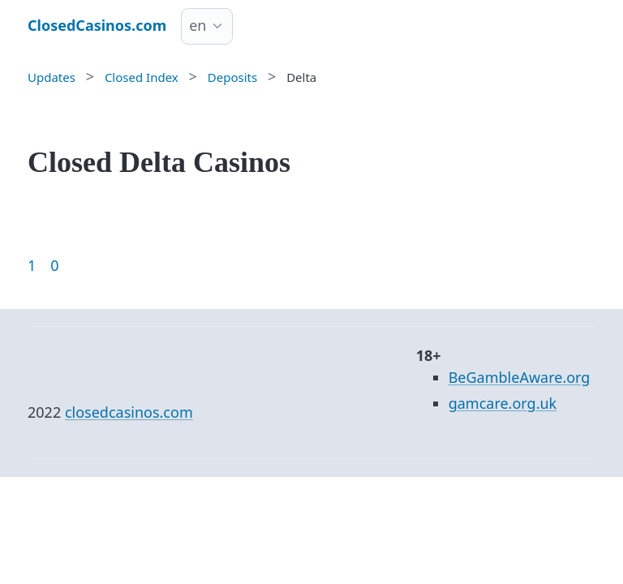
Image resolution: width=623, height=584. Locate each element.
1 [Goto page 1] (32, 265)
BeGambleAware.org (520, 377)
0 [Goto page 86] (54, 265)
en (197, 25)
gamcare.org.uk (503, 403)
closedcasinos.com (129, 412)
